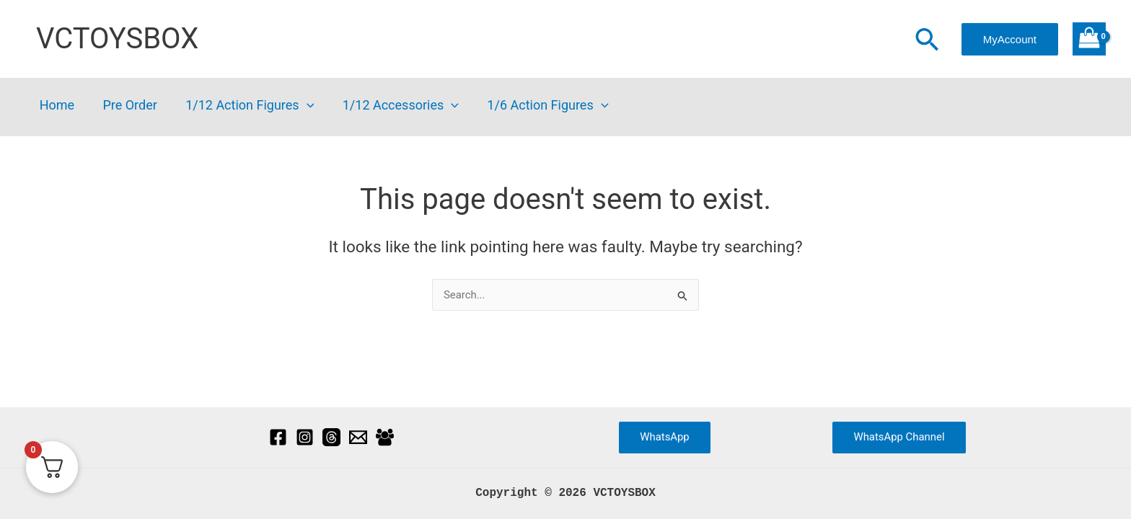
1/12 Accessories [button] (392, 106)
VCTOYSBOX (117, 39)
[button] (927, 41)
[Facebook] (278, 437)
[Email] (358, 437)
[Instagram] (305, 437)
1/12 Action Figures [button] (244, 106)
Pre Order (126, 106)
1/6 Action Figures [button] (536, 106)
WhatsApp (665, 436)
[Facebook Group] (385, 437)
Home (55, 106)
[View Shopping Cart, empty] (1089, 39)
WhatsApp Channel (899, 436)
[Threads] (331, 437)
